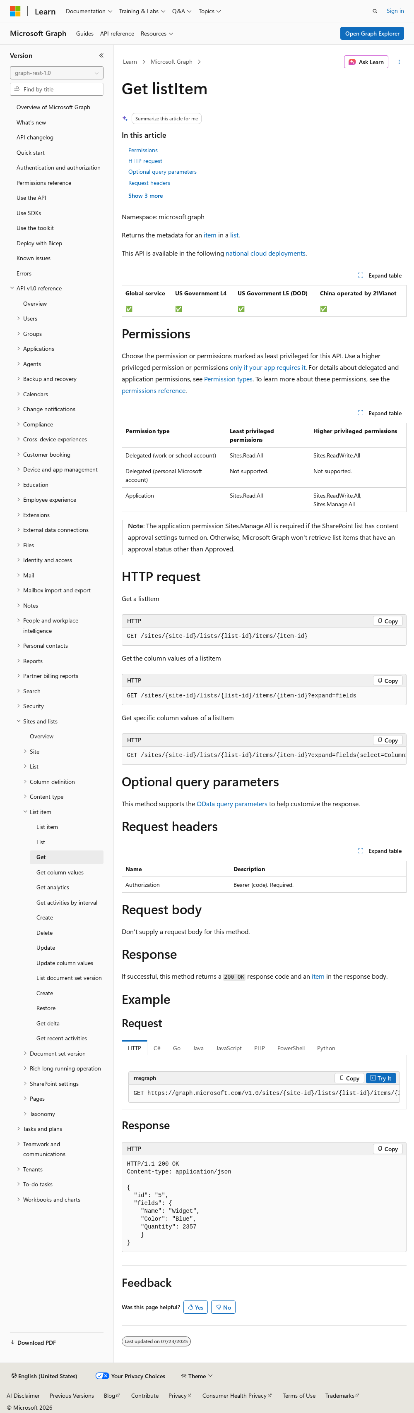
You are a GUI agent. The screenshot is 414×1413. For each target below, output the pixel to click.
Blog (109, 1395)
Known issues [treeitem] (34, 258)
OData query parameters (232, 803)
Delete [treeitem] (44, 932)
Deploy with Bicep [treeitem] (39, 243)
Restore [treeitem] (45, 1008)
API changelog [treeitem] (35, 137)
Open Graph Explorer (372, 33)
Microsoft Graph (172, 61)
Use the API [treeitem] (31, 197)
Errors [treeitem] (24, 273)
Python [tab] (326, 1048)
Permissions (143, 150)
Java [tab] (198, 1048)
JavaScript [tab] (229, 1048)
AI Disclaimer (23, 1395)
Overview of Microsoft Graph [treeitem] (53, 107)
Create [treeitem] (44, 917)
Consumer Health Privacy (234, 1395)
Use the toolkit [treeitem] (35, 228)
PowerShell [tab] (291, 1048)
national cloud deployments (266, 253)
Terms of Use (299, 1395)
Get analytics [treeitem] (52, 887)
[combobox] (57, 72)
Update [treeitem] (45, 947)
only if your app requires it (268, 367)
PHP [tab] (259, 1048)
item (210, 234)
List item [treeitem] (47, 827)
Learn (130, 61)
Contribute (145, 1395)
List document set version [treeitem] (69, 978)
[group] (264, 756)
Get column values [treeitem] (60, 872)
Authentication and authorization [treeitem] (59, 167)
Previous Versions (72, 1395)
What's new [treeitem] (31, 122)
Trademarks (339, 1395)
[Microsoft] (15, 11)
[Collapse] (101, 55)
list (234, 234)
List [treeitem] (40, 842)
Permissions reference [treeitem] (44, 183)
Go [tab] (177, 1048)
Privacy (177, 1395)
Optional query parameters (162, 171)
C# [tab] (157, 1048)
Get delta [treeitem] (48, 1023)
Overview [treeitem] (35, 303)
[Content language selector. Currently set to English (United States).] (44, 1376)
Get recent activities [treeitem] (61, 1038)
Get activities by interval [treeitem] (66, 902)
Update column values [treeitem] (64, 963)
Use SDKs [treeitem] (29, 213)
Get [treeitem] (41, 857)
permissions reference (153, 390)
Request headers (149, 183)
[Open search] (375, 11)
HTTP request (145, 161)
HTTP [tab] (134, 1048)
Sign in (395, 10)
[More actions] (399, 62)
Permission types (228, 378)
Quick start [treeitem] (31, 152)
